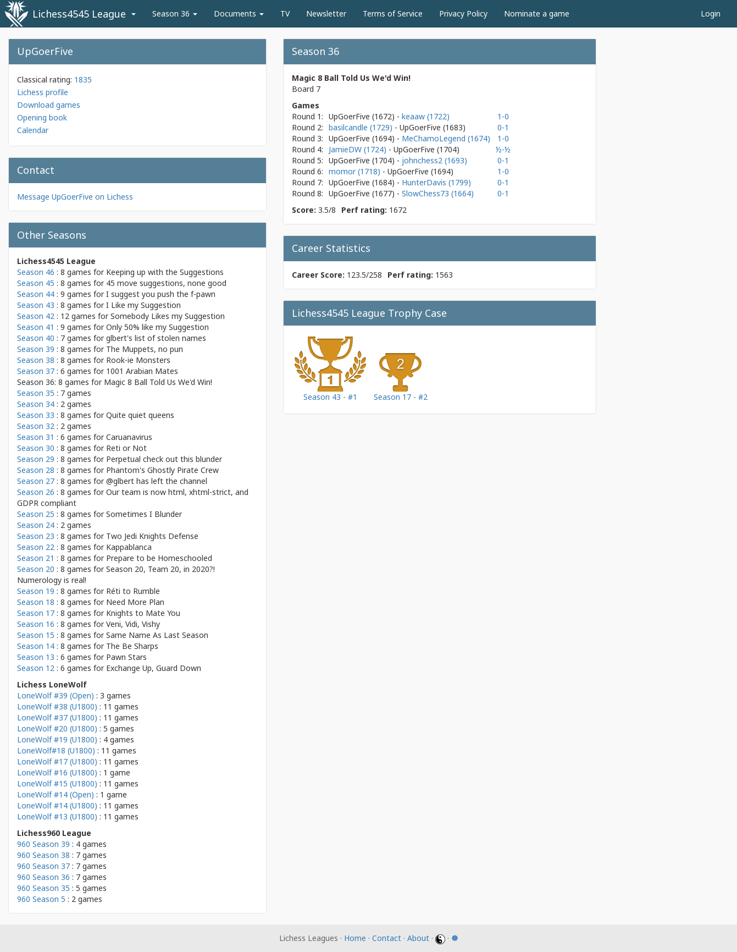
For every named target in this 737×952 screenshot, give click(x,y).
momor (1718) (356, 171)
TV (285, 13)
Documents (239, 13)
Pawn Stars (126, 657)
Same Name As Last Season (157, 635)
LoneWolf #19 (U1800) (57, 739)
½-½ (503, 149)
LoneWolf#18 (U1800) (56, 750)
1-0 (503, 116)
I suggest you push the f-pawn (160, 294)
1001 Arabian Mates (142, 371)
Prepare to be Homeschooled (159, 558)
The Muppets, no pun (144, 349)
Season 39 (35, 349)
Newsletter (326, 13)
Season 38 (35, 360)
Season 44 (35, 294)
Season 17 (35, 613)
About (418, 938)
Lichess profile (42, 92)
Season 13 (35, 657)
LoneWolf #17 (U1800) (57, 761)
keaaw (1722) (426, 116)
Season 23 (35, 536)
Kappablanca (129, 547)
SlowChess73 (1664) (438, 193)
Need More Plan (135, 602)
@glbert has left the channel (156, 481)
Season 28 (35, 470)
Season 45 (35, 283)
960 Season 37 (43, 866)
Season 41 (35, 327)
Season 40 (35, 338)
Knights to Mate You (143, 613)
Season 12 (35, 668)
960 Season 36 (43, 877)
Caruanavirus (129, 437)
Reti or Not (126, 448)
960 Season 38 (43, 855)
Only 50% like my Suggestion (157, 327)
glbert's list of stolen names (156, 338)
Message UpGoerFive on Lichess (75, 196)
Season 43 (35, 305)
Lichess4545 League (79, 13)
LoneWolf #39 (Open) (55, 695)
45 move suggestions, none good (166, 283)
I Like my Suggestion (143, 305)
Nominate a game (536, 13)
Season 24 (35, 525)
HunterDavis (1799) (436, 182)
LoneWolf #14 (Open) (55, 794)
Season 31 (35, 437)
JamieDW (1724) (359, 149)
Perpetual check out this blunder (164, 459)
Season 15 (35, 635)
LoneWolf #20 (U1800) (57, 728)
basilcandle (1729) (362, 127)
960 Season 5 (41, 899)
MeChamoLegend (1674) (446, 138)
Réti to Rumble (133, 591)
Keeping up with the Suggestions (165, 272)
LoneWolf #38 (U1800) (57, 706)
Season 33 (35, 415)
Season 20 (35, 569)
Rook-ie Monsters (138, 360)
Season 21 (35, 558)
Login (711, 13)
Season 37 (35, 371)
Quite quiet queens (140, 415)
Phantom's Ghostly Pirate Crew (162, 470)
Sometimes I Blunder (144, 514)
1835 (83, 79)
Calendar (32, 130)
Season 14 (35, 646)
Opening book (42, 117)
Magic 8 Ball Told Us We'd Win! (158, 382)
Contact (386, 938)
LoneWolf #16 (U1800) (57, 772)
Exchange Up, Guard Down (153, 668)
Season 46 (35, 272)
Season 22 (35, 547)
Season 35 (35, 393)
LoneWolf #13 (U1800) (57, 816)
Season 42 (35, 316)
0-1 (503, 127)
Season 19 (35, 591)
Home (355, 938)
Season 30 (35, 448)
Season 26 (35, 492)
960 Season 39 (43, 844)
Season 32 (35, 426)
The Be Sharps (132, 646)
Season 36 (174, 13)
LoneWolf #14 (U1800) (57, 805)
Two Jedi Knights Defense (152, 536)
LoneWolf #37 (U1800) (57, 717)
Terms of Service (393, 13)
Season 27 (35, 481)
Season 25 (35, 514)
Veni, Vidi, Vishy (133, 624)
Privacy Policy (463, 13)
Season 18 (35, 602)
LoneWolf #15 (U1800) (57, 783)
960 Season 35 (43, 888)
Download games (48, 105)
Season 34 (35, 404)
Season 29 (35, 459)
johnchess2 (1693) (434, 160)
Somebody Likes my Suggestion (167, 316)
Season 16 (35, 624)
